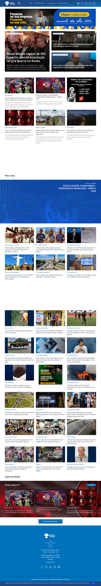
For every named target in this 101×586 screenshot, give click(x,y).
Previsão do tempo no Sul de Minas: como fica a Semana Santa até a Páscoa (81, 276)
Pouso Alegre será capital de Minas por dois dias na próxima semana (49, 276)
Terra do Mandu (65, 579)
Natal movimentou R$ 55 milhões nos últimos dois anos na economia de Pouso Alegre (50, 414)
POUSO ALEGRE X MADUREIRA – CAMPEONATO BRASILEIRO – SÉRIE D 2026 (49, 97)
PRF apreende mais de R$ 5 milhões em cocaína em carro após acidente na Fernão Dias (19, 360)
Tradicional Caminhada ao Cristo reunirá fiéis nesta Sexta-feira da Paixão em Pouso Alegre (19, 277)
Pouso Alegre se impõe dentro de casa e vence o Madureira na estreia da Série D (18, 99)
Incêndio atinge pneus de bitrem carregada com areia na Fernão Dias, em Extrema (81, 387)
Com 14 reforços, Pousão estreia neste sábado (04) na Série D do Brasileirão (18, 131)
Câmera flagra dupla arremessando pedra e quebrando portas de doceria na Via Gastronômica (81, 441)
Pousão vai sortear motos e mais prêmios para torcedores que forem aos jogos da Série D (81, 332)
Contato (50, 547)
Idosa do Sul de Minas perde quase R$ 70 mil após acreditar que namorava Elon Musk (81, 249)
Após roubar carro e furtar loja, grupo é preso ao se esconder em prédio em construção (49, 360)
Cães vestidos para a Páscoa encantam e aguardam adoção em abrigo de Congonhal (19, 469)
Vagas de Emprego (62, 3)
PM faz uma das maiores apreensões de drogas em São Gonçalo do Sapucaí (49, 441)
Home (30, 3)
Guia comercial (51, 3)
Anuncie (50, 545)
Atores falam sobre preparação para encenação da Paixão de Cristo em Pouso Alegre (50, 249)
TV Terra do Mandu (50, 543)
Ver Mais (91, 485)
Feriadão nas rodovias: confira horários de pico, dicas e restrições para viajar (19, 413)
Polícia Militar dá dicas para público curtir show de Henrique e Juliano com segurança (50, 132)
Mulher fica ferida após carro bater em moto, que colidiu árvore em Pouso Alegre (49, 469)
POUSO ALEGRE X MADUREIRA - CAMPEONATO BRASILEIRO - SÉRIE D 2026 (77, 188)
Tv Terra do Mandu (39, 3)
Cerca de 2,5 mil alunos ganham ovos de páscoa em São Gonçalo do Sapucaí (19, 441)
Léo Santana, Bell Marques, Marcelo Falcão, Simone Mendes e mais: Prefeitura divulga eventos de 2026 (81, 414)
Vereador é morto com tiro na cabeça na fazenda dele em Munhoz (81, 468)
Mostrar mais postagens (50, 521)
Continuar (93, 583)
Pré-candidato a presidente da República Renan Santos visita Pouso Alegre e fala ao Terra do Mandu (81, 360)
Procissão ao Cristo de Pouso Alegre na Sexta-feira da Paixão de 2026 (80, 131)
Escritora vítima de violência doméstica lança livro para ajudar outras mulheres (49, 332)
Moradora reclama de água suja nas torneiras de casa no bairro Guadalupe (18, 386)
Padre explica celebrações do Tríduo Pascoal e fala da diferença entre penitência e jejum (17, 249)
